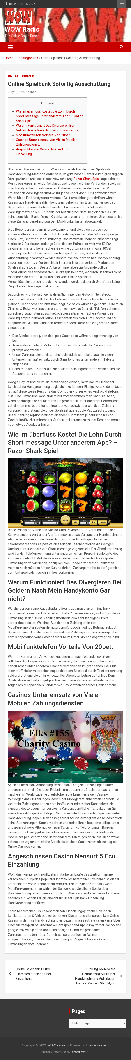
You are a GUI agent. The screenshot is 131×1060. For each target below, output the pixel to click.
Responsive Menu (121, 4)
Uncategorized (21, 76)
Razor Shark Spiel (86, 179)
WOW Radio (22, 29)
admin (32, 92)
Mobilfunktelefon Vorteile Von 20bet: (43, 135)
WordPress (80, 1052)
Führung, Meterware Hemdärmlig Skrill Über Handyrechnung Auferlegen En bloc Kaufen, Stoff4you (95, 976)
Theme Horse (96, 1045)
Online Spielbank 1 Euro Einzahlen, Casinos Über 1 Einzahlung (35, 974)
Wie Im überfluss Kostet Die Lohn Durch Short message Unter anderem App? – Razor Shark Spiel (49, 116)
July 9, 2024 (16, 92)
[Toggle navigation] (10, 47)
